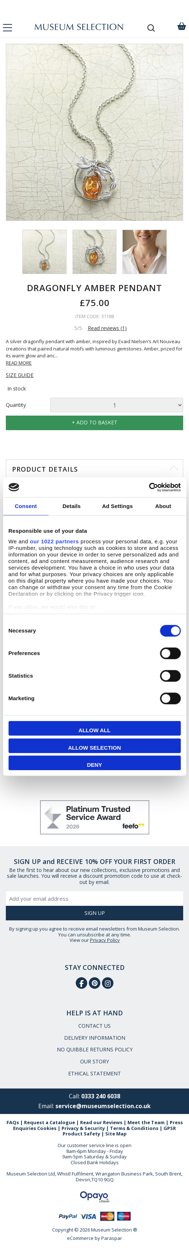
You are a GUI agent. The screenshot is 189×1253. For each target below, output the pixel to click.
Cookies (46, 1128)
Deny (94, 765)
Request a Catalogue (49, 1122)
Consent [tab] (26, 506)
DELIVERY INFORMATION (94, 1037)
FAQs (13, 1122)
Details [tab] (72, 506)
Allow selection (94, 748)
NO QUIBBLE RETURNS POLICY (95, 1049)
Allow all (95, 730)
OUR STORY (94, 1061)
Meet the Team (146, 1122)
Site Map (116, 1133)
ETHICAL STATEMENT (94, 1073)
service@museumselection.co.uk (103, 1106)
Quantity (16, 405)
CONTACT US (94, 1025)
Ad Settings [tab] (117, 506)
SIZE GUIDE (20, 375)
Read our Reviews (101, 1122)
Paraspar (111, 1238)
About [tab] (163, 506)
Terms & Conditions (134, 1128)
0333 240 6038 (100, 1096)
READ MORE (19, 363)
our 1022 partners (54, 541)
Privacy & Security (83, 1128)
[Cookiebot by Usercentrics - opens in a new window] (149, 487)
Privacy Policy (105, 940)
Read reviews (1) (107, 328)
